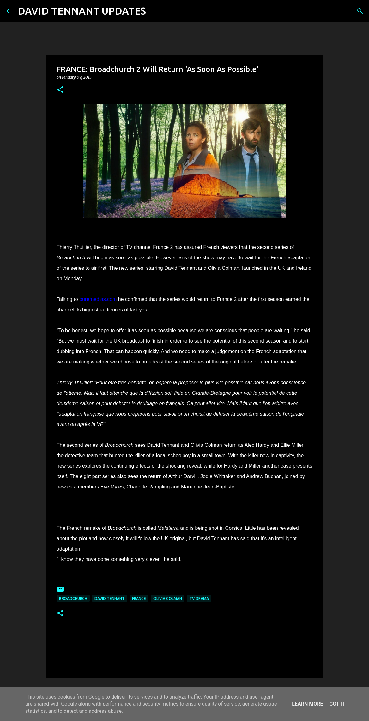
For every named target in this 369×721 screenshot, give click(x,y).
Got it (337, 704)
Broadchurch (73, 598)
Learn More (307, 704)
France (139, 598)
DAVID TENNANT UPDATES (82, 10)
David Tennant (109, 598)
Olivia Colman (167, 598)
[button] (60, 90)
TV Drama (199, 598)
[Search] (155, 11)
